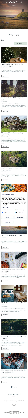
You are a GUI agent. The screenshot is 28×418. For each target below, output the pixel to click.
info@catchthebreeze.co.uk (10, 400)
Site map (17, 413)
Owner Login (15, 412)
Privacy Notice (21, 412)
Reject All (8, 222)
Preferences (18, 210)
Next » (15, 387)
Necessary (5, 210)
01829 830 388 (20, 400)
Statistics (5, 212)
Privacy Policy (5, 207)
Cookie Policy (12, 413)
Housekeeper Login (7, 412)
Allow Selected (20, 217)
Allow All (7, 217)
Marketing (18, 212)
